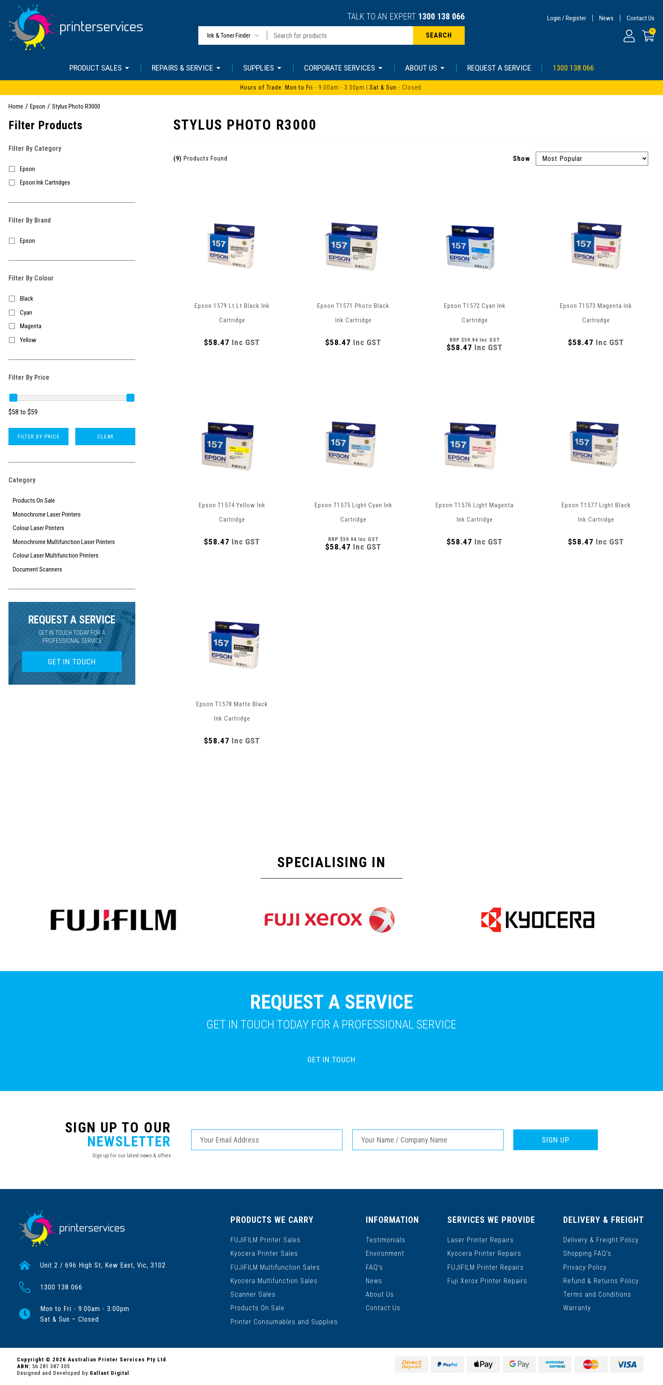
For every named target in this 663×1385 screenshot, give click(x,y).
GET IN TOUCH (72, 661)
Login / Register (566, 18)
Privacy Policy (585, 1267)
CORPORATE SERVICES (344, 68)
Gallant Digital (109, 1373)
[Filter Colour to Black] (71, 299)
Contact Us (641, 18)
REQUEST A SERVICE (499, 68)
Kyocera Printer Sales (264, 1253)
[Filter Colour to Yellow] (71, 340)
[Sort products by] (592, 159)
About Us (380, 1294)
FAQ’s (374, 1267)
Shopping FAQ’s (587, 1253)
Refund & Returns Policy (601, 1280)
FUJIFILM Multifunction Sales (275, 1267)
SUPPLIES (262, 68)
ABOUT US (425, 68)
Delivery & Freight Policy (601, 1240)
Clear (105, 436)
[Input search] (340, 35)
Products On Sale (257, 1307)
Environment (385, 1253)
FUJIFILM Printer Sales (265, 1240)
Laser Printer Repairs (480, 1240)
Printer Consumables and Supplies (284, 1321)
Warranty (577, 1307)
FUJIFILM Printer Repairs (485, 1267)
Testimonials (385, 1240)
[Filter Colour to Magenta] (71, 326)
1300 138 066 (441, 16)
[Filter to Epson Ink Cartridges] (71, 183)
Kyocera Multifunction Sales (274, 1280)
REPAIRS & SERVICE (187, 68)
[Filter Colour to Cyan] (71, 313)
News (606, 18)
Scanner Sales (253, 1294)
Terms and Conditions (597, 1294)
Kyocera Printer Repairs (484, 1253)
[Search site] (439, 35)
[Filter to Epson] (71, 169)
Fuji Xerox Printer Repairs (487, 1280)
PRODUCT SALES (99, 68)
